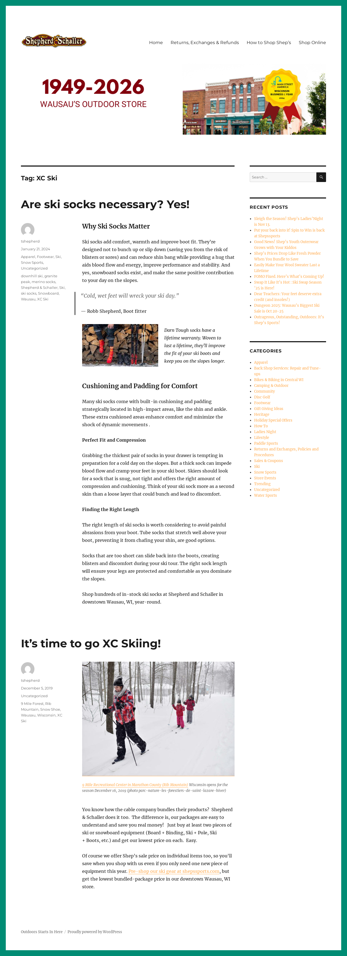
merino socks (43, 281)
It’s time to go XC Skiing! (91, 643)
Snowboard (48, 293)
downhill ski (32, 276)
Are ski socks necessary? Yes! (105, 204)
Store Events (265, 478)
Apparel (28, 256)
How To (261, 426)
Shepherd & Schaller (39, 287)
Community (264, 391)
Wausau (28, 299)
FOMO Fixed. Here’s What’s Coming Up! (289, 276)
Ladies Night (265, 432)
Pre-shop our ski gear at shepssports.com (173, 871)
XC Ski (43, 299)
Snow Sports (32, 262)
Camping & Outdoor (271, 385)
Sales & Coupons (268, 460)
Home (156, 42)
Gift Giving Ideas (268, 408)
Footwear (45, 256)
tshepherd (30, 241)
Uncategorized (34, 268)
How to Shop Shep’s (269, 42)
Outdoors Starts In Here (42, 932)
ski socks (28, 293)
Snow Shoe (50, 709)
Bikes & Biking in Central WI (278, 379)
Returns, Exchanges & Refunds (205, 42)
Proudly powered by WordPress (95, 932)
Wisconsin (46, 715)
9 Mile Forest (32, 703)
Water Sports (265, 495)
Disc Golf (262, 397)
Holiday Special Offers (273, 420)
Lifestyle (261, 437)
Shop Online (312, 42)
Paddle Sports (266, 443)
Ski (58, 256)
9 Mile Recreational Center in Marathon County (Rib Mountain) (135, 785)
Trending (262, 484)
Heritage (261, 414)
